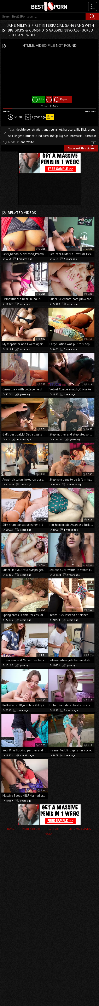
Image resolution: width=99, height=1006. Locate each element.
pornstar (90, 136)
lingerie (19, 136)
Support (53, 828)
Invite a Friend (31, 828)
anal (46, 129)
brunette (31, 136)
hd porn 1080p (48, 136)
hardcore (69, 129)
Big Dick (81, 129)
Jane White (27, 142)
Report (64, 99)
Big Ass (64, 136)
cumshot (56, 129)
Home (10, 828)
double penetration (29, 129)
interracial (76, 136)
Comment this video (82, 147)
